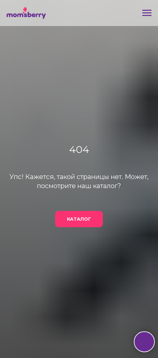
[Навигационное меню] (146, 13)
